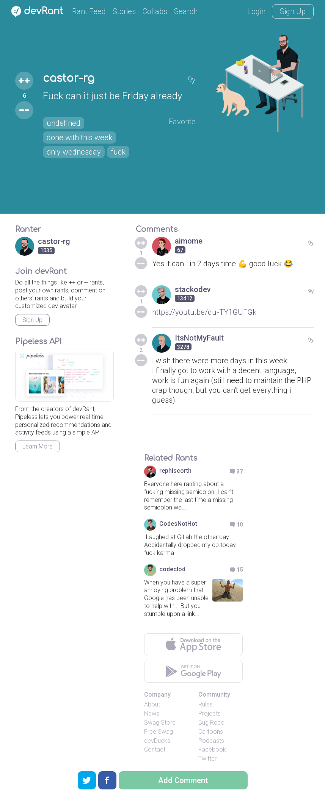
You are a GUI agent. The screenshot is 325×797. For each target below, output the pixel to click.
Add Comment (183, 780)
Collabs (155, 11)
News (151, 713)
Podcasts (211, 740)
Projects (209, 713)
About (152, 704)
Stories (124, 11)
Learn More (37, 446)
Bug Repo (211, 722)
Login (256, 11)
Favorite (182, 121)
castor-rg (68, 78)
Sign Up (293, 11)
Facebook (212, 749)
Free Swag (158, 731)
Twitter (207, 758)
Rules (205, 704)
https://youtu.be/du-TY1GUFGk (204, 312)
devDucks (157, 740)
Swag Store (160, 722)
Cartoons (210, 731)
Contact (154, 749)
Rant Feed (89, 11)
